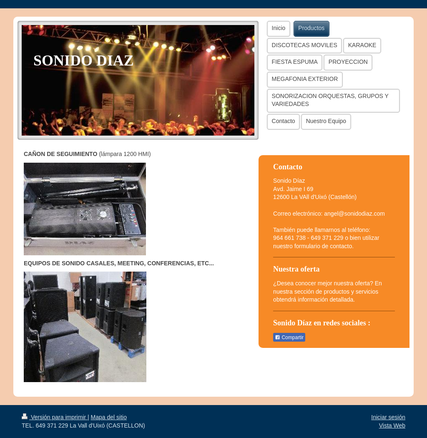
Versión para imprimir (55, 417)
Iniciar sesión (388, 417)
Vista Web (392, 425)
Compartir (289, 337)
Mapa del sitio (109, 417)
